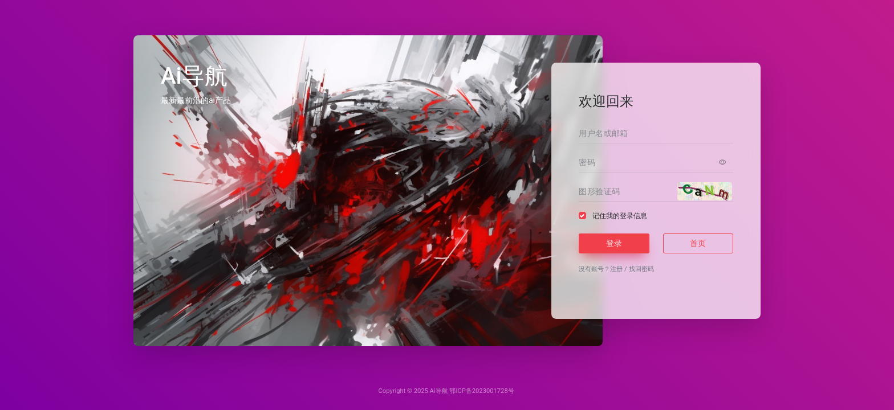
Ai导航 (439, 391)
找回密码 (641, 269)
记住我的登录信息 (619, 216)
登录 (614, 243)
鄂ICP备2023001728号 (481, 391)
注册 (616, 269)
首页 (698, 243)
